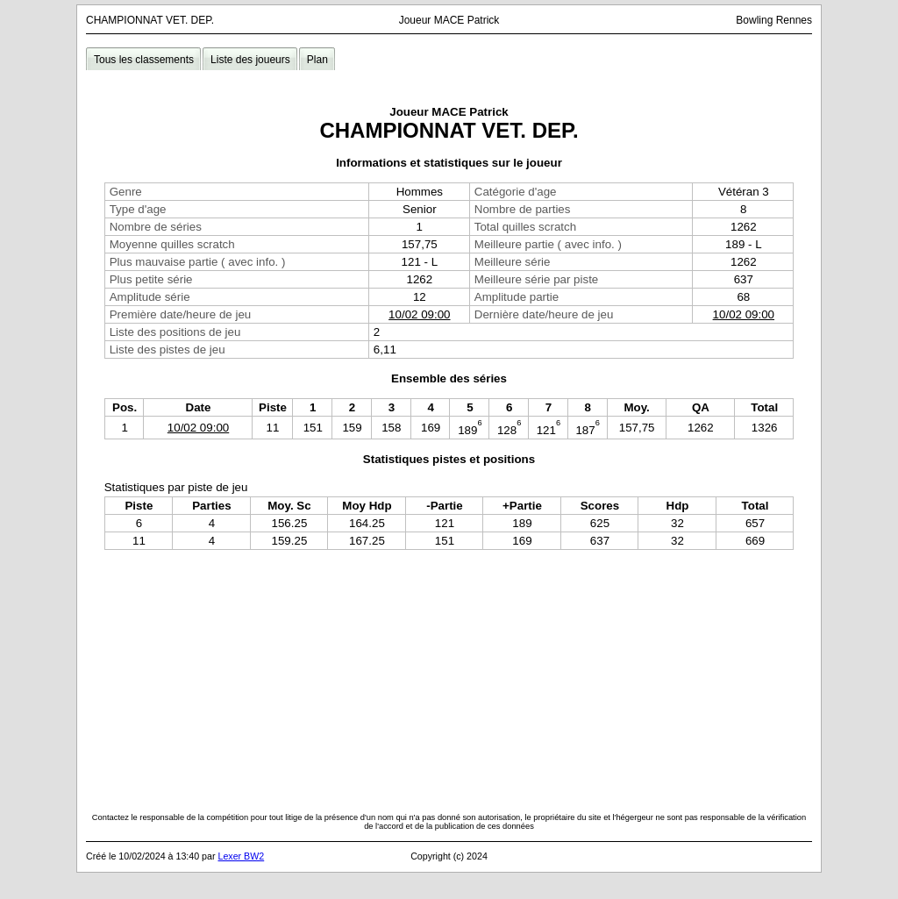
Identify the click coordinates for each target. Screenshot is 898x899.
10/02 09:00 (419, 314)
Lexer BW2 (240, 856)
